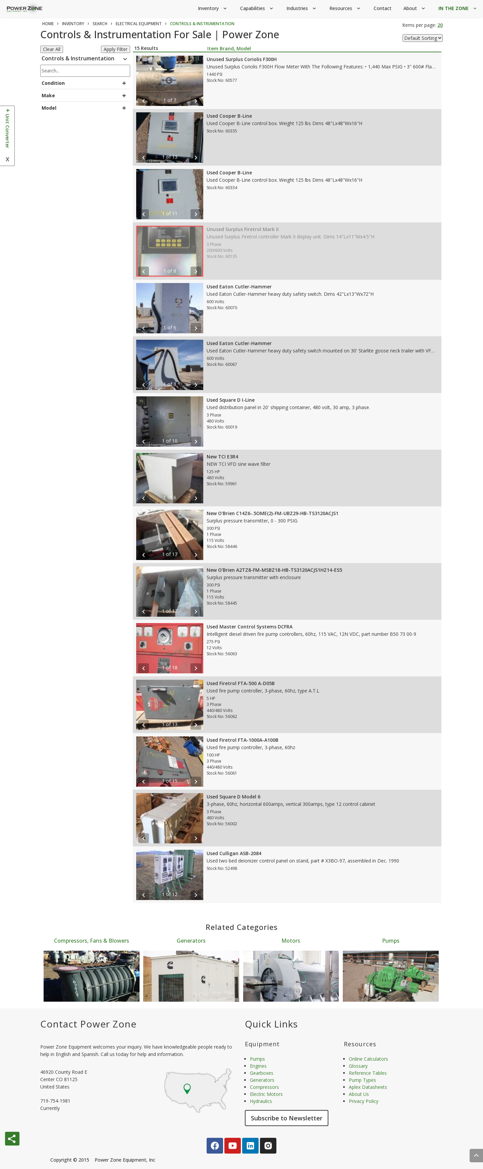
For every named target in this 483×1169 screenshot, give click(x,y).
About (415, 8)
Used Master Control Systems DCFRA (249, 626)
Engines (258, 1066)
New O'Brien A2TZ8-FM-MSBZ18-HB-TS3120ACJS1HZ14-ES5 (274, 570)
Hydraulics (261, 1101)
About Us (359, 1094)
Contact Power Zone (88, 1023)
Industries (301, 8)
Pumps (390, 940)
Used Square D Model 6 (233, 796)
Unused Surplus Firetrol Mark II (243, 229)
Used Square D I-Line (231, 400)
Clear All (51, 49)
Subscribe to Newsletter (286, 1118)
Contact (382, 8)
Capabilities (257, 8)
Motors (290, 940)
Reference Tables (368, 1073)
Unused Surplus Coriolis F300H (242, 59)
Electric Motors (266, 1094)
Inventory (213, 8)
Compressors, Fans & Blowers (91, 940)
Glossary (358, 1066)
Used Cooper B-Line (229, 116)
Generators (191, 940)
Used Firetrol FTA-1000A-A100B (242, 740)
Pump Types (362, 1080)
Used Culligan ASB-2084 (234, 853)
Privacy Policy (363, 1101)
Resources (345, 8)
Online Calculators (368, 1059)
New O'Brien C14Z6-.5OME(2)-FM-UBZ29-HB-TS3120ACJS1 (272, 513)
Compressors (264, 1087)
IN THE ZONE (458, 8)
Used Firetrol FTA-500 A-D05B (241, 683)
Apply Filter (115, 49)
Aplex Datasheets (368, 1087)
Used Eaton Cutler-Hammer (239, 286)
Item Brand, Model (229, 48)
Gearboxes (261, 1073)
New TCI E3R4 (222, 456)
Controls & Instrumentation (85, 59)
